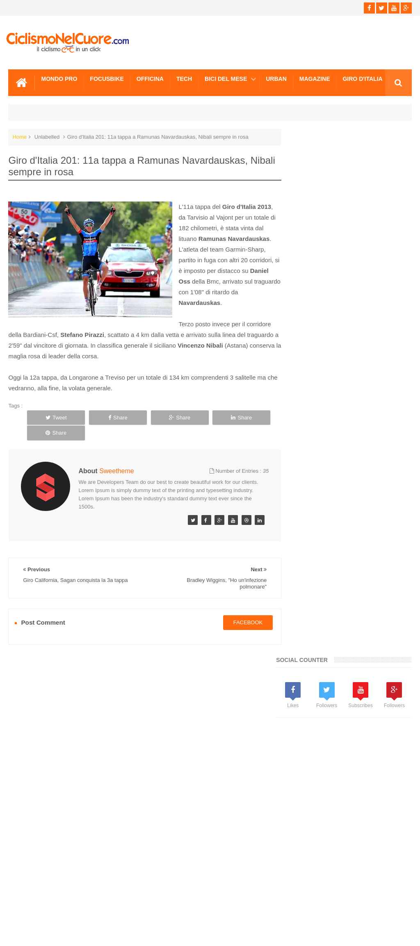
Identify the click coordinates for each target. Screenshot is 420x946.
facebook (241, 607)
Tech (184, 78)
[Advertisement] (352, 328)
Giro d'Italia (362, 78)
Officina (150, 78)
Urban (276, 78)
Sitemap (120, 908)
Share (100, 417)
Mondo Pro (59, 78)
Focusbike (106, 78)
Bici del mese (226, 78)
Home (19, 136)
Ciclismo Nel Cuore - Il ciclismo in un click (216, 933)
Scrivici (26, 908)
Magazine (314, 78)
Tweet (50, 417)
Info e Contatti (311, 484)
